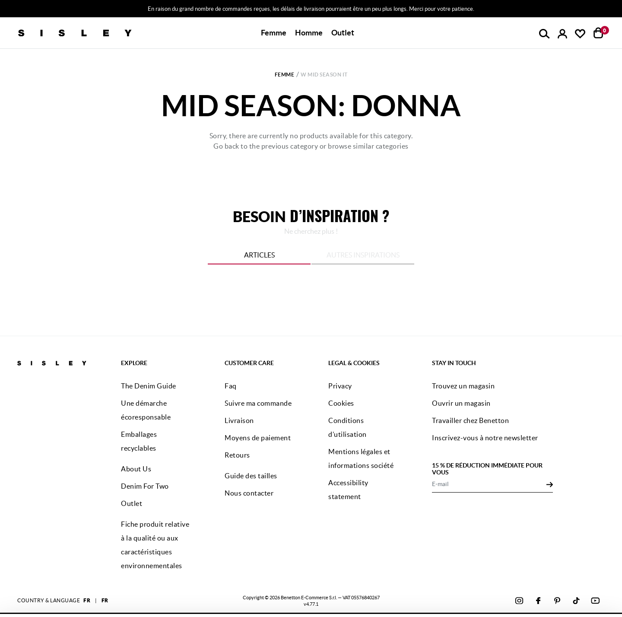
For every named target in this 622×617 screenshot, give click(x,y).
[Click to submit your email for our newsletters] (549, 484)
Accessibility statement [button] (348, 489)
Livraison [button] (239, 420)
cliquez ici (299, 598)
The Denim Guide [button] (148, 386)
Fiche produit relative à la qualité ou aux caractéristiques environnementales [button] (155, 544)
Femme (285, 74)
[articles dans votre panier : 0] (598, 32)
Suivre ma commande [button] (258, 403)
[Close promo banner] (615, 9)
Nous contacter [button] (249, 493)
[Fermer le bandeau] (612, 569)
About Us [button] (136, 469)
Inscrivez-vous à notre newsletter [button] (485, 438)
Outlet (342, 32)
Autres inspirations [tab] (363, 255)
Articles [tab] (259, 255)
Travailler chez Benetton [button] (470, 420)
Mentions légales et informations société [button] (361, 458)
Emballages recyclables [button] (139, 441)
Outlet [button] (131, 503)
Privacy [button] (340, 386)
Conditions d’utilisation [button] (347, 427)
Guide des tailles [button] (251, 476)
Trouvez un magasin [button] (463, 386)
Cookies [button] (341, 403)
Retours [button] (237, 455)
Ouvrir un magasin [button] (461, 403)
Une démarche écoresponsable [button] (146, 410)
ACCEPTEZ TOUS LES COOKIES (527, 575)
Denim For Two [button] (145, 486)
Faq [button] (231, 386)
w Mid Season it (324, 74)
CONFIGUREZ (527, 597)
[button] (274, 32)
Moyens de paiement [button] (258, 438)
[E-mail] (489, 484)
